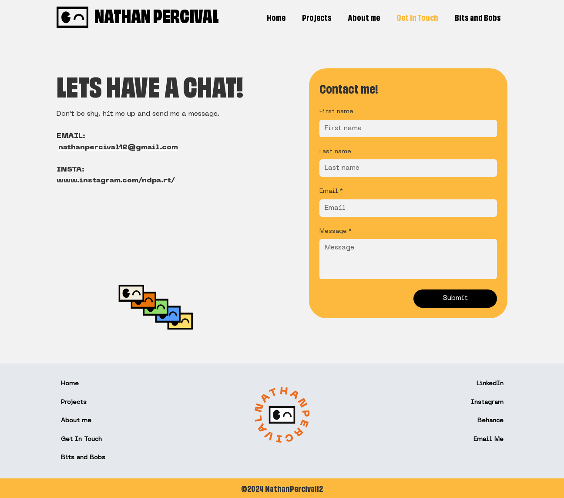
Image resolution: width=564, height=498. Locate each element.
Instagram (486, 402)
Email (331, 191)
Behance (490, 421)
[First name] (405, 128)
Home (70, 384)
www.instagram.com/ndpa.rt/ (116, 180)
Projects (74, 402)
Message (335, 231)
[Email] (405, 208)
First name (336, 111)
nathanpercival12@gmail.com (118, 147)
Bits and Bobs (83, 457)
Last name (335, 152)
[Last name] (405, 168)
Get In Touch (81, 439)
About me (76, 421)
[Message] (408, 259)
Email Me (488, 439)
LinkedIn (489, 384)
